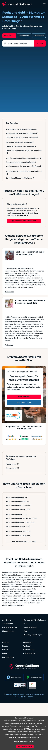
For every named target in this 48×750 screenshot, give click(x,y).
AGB (25, 624)
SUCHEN (40, 43)
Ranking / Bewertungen (33, 635)
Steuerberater (12, 468)
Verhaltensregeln (30, 627)
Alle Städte (6, 620)
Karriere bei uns (29, 653)
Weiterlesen (9, 292)
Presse (5, 646)
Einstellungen (40, 620)
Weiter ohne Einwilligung (24, 741)
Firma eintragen (8, 631)
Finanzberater (12, 464)
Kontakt (5, 653)
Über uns (5, 642)
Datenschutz (28, 620)
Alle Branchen (7, 624)
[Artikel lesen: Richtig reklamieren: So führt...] (9, 306)
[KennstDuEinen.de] (16, 4)
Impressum (27, 642)
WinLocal (27, 646)
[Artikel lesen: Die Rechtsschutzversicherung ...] (9, 258)
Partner (5, 650)
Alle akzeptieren (25, 746)
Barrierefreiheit (8, 657)
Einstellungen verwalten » (28, 737)
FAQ (25, 631)
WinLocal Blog (28, 650)
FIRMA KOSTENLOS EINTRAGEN (24, 221)
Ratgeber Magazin (9, 627)
